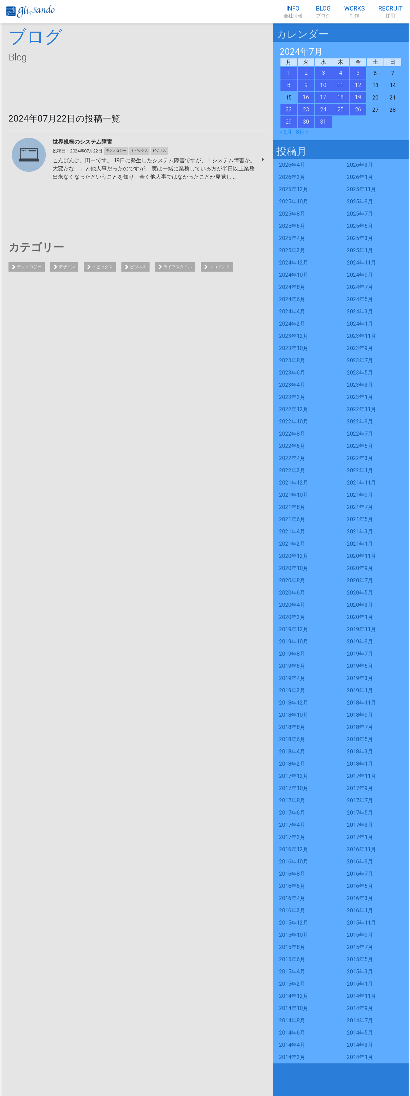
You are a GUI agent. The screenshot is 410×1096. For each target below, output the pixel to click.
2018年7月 (360, 727)
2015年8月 (292, 947)
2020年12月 (293, 556)
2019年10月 (293, 641)
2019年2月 (292, 690)
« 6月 (286, 132)
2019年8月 (292, 654)
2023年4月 (292, 385)
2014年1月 (360, 1057)
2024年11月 (361, 262)
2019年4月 (292, 678)
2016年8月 (292, 874)
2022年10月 (293, 421)
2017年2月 (292, 837)
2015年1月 (360, 984)
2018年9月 (360, 715)
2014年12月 (293, 996)
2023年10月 (293, 348)
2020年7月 (360, 580)
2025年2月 (292, 250)
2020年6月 (292, 592)
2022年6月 (292, 446)
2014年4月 (292, 1045)
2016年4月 (292, 898)
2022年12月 (293, 409)
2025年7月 (360, 214)
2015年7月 (360, 947)
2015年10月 (293, 935)
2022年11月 (361, 409)
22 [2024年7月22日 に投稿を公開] (289, 109)
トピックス (102, 266)
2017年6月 (292, 812)
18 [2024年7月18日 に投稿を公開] (340, 97)
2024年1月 (360, 324)
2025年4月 (292, 238)
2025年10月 (293, 201)
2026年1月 (360, 177)
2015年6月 (292, 959)
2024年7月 (360, 287)
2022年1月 (360, 470)
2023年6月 (292, 372)
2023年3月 (360, 385)
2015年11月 (361, 922)
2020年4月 (292, 605)
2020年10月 (293, 568)
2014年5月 (360, 1032)
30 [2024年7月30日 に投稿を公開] (306, 121)
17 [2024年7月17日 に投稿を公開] (323, 97)
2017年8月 (292, 800)
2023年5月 (360, 372)
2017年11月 (361, 776)
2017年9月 (360, 788)
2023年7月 (360, 360)
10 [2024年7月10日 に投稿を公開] (323, 85)
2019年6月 (292, 666)
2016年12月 (293, 849)
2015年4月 (292, 971)
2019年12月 (293, 629)
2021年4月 (292, 531)
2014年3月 (360, 1045)
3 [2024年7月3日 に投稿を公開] (323, 73)
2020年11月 (361, 556)
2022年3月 (360, 458)
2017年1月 (360, 837)
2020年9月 (360, 568)
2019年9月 (360, 641)
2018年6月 (292, 739)
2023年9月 (360, 348)
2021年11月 (361, 482)
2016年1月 (360, 910)
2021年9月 (360, 495)
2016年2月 (292, 910)
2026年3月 (360, 165)
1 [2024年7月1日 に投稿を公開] (288, 73)
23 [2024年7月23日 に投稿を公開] (306, 109)
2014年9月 (360, 1008)
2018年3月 (360, 751)
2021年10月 (293, 495)
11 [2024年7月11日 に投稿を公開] (340, 85)
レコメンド (219, 266)
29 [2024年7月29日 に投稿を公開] (289, 121)
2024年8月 (292, 287)
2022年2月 (292, 470)
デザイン (67, 266)
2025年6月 (292, 226)
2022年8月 (292, 434)
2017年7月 (360, 800)
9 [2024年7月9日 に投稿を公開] (306, 85)
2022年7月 (360, 434)
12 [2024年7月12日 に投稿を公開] (358, 85)
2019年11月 (361, 629)
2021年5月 (360, 519)
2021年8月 (292, 507)
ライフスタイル (177, 266)
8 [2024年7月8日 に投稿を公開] (288, 85)
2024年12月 (293, 262)
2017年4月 (292, 825)
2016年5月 (360, 886)
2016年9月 (360, 861)
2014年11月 (361, 996)
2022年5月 (360, 446)
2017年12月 (293, 776)
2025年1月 (360, 250)
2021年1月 (360, 544)
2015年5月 (360, 959)
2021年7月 (360, 507)
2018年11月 (361, 702)
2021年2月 (292, 544)
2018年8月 (292, 727)
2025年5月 (360, 226)
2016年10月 (293, 861)
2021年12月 (293, 482)
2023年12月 (293, 336)
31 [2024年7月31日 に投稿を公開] (323, 121)
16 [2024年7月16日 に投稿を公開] (306, 97)
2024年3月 (360, 311)
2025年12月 (293, 189)
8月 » (302, 132)
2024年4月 (292, 311)
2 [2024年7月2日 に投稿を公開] (306, 73)
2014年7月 (360, 1020)
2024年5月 (360, 299)
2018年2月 (292, 764)
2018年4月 (292, 751)
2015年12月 (293, 922)
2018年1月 (360, 764)
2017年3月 (360, 825)
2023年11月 (361, 336)
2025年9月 (360, 201)
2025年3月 (360, 238)
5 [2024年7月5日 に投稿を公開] (357, 73)
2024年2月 (292, 324)
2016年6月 (292, 886)
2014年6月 (292, 1032)
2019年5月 (360, 666)
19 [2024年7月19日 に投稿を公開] (358, 97)
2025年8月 (292, 214)
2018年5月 (360, 739)
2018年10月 (293, 715)
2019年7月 (360, 654)
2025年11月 (361, 189)
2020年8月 (292, 580)
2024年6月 (292, 299)
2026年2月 (292, 177)
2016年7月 (360, 874)
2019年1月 (360, 690)
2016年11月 (361, 849)
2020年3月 (360, 605)
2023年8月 (292, 360)
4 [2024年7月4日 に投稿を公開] (340, 73)
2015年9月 (360, 935)
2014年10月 (293, 1008)
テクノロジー (29, 266)
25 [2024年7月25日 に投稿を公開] (340, 109)
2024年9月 (360, 275)
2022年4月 (292, 458)
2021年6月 (292, 519)
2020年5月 (360, 592)
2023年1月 (360, 397)
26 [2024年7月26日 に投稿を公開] (358, 109)
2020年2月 (292, 617)
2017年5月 (360, 812)
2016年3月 (360, 898)
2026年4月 (292, 165)
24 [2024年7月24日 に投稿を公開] (323, 109)
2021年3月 (360, 531)
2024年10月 (293, 275)
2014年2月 (292, 1057)
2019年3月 (360, 678)
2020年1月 (360, 617)
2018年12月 (293, 702)
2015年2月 (292, 984)
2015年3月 (360, 971)
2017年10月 (293, 788)
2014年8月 (292, 1020)
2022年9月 (360, 421)
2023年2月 (292, 397)
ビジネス (138, 266)
